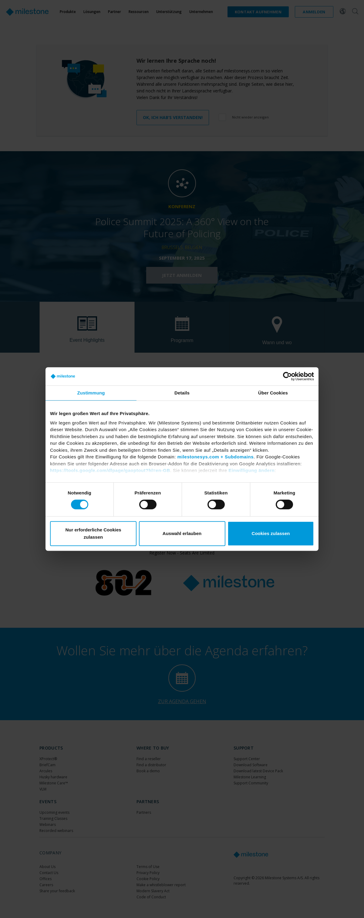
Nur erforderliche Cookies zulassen (93, 533)
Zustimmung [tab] (91, 392)
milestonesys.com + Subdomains (215, 456)
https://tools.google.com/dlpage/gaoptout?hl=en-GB (110, 470)
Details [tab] (182, 392)
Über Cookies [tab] (273, 392)
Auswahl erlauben (182, 533)
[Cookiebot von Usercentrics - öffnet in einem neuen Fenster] (287, 376)
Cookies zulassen (271, 533)
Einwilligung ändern (251, 470)
